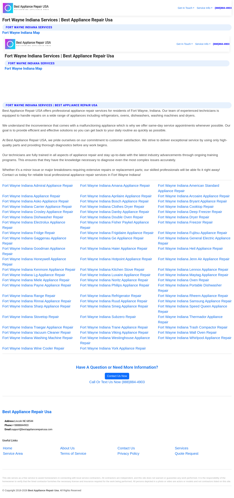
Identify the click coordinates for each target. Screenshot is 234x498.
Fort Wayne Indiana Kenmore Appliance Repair (38, 269)
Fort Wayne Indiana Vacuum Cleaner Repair (36, 332)
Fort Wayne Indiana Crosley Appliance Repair (37, 212)
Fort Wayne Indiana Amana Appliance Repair (115, 185)
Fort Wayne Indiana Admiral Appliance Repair (37, 185)
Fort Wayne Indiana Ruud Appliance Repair (113, 301)
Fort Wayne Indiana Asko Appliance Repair (35, 201)
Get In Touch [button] (185, 8)
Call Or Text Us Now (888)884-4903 (117, 382)
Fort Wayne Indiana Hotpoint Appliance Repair (116, 259)
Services (181, 448)
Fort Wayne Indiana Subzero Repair (108, 317)
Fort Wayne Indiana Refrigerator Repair (110, 296)
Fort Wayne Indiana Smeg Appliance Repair (114, 306)
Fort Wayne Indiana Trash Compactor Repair (193, 327)
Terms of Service (73, 453)
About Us (67, 448)
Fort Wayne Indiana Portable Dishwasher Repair (190, 287)
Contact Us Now (117, 376)
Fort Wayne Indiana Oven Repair (183, 280)
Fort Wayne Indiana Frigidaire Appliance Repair (117, 233)
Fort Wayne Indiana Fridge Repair (28, 233)
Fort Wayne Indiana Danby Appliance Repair (114, 212)
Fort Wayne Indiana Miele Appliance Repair (36, 280)
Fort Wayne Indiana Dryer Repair (183, 217)
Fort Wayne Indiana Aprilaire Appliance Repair (116, 196)
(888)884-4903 (223, 8)
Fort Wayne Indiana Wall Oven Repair (187, 332)
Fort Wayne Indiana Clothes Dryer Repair (112, 206)
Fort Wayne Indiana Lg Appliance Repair (33, 275)
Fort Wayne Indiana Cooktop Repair (186, 206)
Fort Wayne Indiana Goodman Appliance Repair (33, 251)
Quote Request (186, 453)
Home (7, 448)
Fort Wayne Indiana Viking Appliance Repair (114, 332)
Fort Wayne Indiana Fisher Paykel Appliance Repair (114, 224)
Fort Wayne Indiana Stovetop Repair (30, 317)
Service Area (13, 453)
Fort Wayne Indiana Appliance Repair (31, 196)
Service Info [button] (203, 8)
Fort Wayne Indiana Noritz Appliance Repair (114, 280)
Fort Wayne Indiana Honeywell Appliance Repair (34, 261)
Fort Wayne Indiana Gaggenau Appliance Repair (34, 240)
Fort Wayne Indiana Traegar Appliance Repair (37, 327)
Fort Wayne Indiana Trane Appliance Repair (114, 327)
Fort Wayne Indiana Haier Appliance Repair (113, 248)
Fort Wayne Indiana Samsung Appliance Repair (195, 301)
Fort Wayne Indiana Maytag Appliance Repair (193, 275)
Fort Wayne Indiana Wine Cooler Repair (33, 348)
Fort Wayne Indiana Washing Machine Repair (37, 338)
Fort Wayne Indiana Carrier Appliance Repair (37, 206)
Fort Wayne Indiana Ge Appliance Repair (112, 238)
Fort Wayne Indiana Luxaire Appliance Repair (115, 275)
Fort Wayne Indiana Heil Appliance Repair (190, 248)
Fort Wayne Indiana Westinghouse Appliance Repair (115, 340)
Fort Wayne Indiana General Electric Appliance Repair (194, 240)
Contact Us (126, 448)
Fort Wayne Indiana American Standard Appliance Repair (188, 188)
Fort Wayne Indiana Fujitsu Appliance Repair (192, 233)
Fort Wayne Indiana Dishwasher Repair (32, 217)
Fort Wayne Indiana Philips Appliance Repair (114, 285)
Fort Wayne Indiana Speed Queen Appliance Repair (192, 308)
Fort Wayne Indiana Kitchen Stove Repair (112, 269)
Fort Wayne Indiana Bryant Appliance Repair (192, 201)
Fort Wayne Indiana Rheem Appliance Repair (193, 296)
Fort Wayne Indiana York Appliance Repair (113, 348)
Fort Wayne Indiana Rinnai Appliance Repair (36, 301)
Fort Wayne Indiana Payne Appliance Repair (36, 285)
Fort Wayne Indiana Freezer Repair (185, 222)
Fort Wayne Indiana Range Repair (28, 296)
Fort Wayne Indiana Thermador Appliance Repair (190, 319)
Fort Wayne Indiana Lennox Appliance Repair (193, 269)
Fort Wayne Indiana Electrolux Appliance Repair (33, 224)
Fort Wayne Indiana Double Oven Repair (111, 217)
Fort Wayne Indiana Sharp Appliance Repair (36, 306)
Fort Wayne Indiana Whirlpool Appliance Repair (194, 338)
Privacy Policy (128, 453)
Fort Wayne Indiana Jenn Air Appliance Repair (194, 259)
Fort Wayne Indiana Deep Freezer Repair (190, 212)
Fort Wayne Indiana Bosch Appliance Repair (114, 201)
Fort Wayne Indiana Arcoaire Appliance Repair (194, 196)
